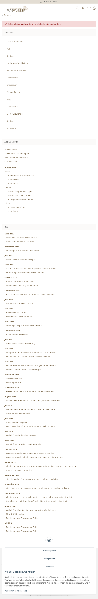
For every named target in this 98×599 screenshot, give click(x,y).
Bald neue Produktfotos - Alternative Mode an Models (30, 294)
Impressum (9, 591)
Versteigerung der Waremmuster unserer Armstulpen (30, 453)
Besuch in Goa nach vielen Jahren (21, 237)
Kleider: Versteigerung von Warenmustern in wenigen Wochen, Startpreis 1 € (41, 466)
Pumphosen (13, 179)
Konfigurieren (49, 559)
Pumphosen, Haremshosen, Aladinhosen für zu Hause (30, 352)
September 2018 (12, 493)
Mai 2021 (8, 308)
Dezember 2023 (11, 246)
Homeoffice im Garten (16, 312)
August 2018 (10, 506)
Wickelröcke (13, 211)
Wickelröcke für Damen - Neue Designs (24, 369)
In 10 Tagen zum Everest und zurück (22, 250)
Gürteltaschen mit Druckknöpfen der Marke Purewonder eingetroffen (37, 501)
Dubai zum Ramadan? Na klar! (20, 241)
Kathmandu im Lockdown (17, 334)
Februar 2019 (10, 449)
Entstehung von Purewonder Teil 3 (22, 518)
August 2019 (10, 396)
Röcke (7, 203)
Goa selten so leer (14, 378)
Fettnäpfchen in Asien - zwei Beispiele (23, 444)
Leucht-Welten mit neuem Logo (20, 259)
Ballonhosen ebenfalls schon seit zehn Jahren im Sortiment (33, 400)
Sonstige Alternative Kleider (20, 199)
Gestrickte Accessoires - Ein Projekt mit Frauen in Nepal (31, 268)
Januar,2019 (9, 462)
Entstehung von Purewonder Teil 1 (22, 531)
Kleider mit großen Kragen (20, 191)
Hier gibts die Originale (16, 422)
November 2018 (11, 484)
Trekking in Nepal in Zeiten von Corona (24, 325)
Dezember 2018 (11, 475)
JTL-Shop (64, 594)
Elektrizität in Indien (15, 514)
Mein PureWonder (15, 41)
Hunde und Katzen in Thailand (20, 281)
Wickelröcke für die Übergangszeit (21, 435)
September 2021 (12, 290)
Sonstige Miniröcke (16, 207)
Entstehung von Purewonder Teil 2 (22, 527)
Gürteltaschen (10, 161)
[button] (77, 8)
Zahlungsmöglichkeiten (17, 63)
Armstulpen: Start (14, 382)
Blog (9, 99)
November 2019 (11, 387)
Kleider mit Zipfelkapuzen (19, 195)
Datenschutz (22, 591)
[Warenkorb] (94, 8)
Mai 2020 (8, 348)
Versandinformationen (17, 70)
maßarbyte (45, 594)
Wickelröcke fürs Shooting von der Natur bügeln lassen (31, 510)
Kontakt (10, 56)
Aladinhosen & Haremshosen (21, 175)
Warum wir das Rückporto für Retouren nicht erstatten (31, 426)
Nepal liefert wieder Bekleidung (20, 343)
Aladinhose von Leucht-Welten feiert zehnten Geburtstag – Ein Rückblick (39, 497)
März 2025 (9, 233)
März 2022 (9, 264)
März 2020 (9, 361)
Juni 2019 (8, 418)
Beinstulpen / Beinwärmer (16, 157)
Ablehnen (50, 566)
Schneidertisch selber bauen (19, 316)
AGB (8, 48)
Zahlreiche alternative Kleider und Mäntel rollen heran (31, 409)
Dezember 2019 (11, 374)
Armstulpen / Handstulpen (16, 153)
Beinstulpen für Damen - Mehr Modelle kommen (28, 356)
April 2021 (9, 321)
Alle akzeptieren (49, 551)
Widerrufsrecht (14, 92)
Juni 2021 (8, 299)
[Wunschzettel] (89, 8)
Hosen (7, 171)
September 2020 (12, 330)
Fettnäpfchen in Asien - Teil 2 (19, 303)
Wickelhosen (13, 183)
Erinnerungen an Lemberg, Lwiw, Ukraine (25, 272)
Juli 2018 (8, 523)
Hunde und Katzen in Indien (19, 470)
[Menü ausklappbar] (3, 8)
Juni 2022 (8, 255)
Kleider (7, 187)
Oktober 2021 (10, 277)
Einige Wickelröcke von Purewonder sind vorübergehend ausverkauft (37, 488)
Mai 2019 (8, 431)
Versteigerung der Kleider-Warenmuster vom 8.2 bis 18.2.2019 (34, 457)
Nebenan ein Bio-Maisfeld (18, 413)
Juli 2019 (8, 405)
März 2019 (9, 440)
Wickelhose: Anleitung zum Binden (22, 285)
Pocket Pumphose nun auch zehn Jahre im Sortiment (30, 391)
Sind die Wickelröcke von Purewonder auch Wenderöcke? (32, 479)
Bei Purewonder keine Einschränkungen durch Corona (31, 365)
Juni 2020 (8, 339)
